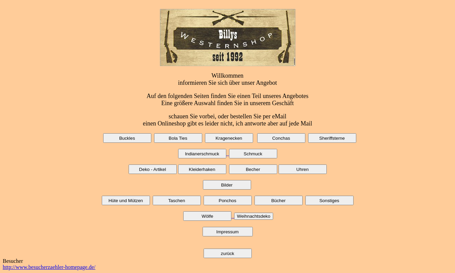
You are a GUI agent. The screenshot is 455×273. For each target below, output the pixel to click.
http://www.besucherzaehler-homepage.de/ (49, 267)
